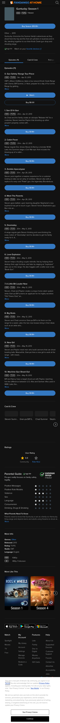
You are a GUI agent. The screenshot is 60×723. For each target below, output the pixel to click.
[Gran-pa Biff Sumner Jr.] (26, 424)
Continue (30, 719)
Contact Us (50, 662)
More (7, 89)
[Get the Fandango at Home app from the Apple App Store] (12, 626)
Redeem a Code (22, 663)
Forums (49, 658)
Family (34, 645)
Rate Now (36, 462)
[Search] (57, 2)
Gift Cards (36, 662)
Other (14, 539)
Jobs (48, 674)
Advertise (49, 666)
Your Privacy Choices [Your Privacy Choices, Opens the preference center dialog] (30, 712)
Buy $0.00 (30, 102)
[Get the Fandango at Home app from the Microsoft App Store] (42, 626)
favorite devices (33, 49)
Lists (34, 641)
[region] (30, 700)
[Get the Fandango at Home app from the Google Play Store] (27, 626)
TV (6, 649)
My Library (22, 643)
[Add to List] (53, 13)
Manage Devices (21, 656)
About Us (49, 641)
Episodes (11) (14, 60)
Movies (7, 645)
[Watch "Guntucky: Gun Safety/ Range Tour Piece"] (30, 95)
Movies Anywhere (36, 656)
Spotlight (8, 641)
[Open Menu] (4, 2)
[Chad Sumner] (41, 424)
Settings (21, 651)
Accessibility (50, 670)
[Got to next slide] (55, 424)
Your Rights (35, 688)
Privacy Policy (44, 683)
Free (6, 653)
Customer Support (49, 652)
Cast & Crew (32, 60)
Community (24, 462)
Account (21, 647)
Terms (7, 683)
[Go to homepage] (26, 2)
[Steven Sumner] (11, 424)
